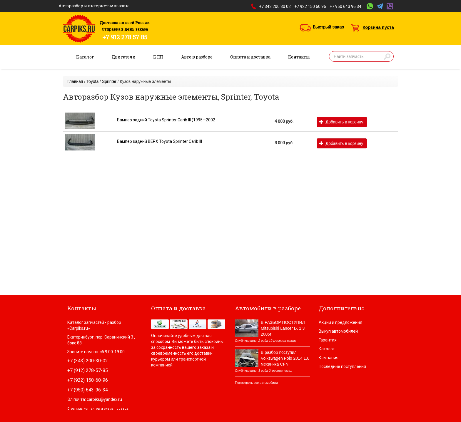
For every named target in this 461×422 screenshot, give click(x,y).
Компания (328, 357)
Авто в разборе (197, 57)
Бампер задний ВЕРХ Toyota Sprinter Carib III (159, 141)
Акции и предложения (340, 322)
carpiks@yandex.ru (104, 399)
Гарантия (328, 340)
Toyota (92, 81)
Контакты (299, 57)
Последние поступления (342, 366)
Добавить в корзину (341, 122)
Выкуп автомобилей (338, 331)
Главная (75, 81)
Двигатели (124, 57)
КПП (158, 57)
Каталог (85, 57)
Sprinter (109, 81)
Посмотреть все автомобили (256, 382)
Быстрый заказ (328, 27)
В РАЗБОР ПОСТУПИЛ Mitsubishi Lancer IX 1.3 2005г (283, 328)
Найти (387, 56)
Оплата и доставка (250, 57)
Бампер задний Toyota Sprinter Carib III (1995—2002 (166, 120)
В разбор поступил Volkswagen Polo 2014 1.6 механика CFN (285, 358)
